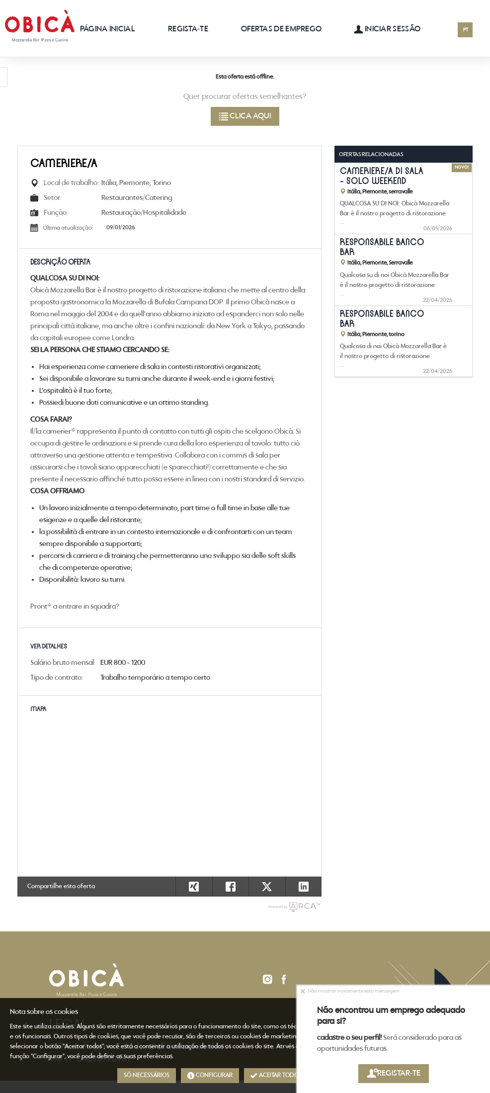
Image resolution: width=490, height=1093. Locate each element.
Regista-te (188, 29)
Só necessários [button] (146, 1075)
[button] (303, 887)
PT (465, 30)
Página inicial (107, 29)
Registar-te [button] (393, 1073)
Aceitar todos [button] (276, 1076)
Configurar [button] (210, 1076)
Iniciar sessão (387, 29)
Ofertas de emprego (281, 29)
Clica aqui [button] (245, 116)
